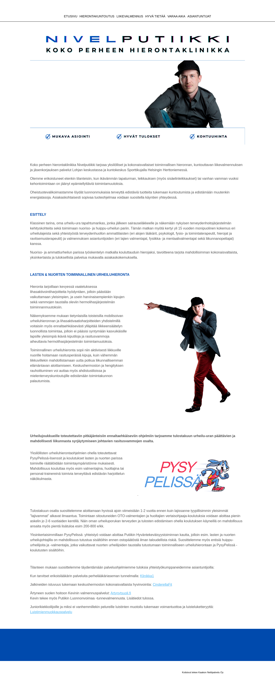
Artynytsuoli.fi (120, 593)
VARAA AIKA (176, 16)
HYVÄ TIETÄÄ (155, 16)
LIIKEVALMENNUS (129, 16)
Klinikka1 (147, 576)
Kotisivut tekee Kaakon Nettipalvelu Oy (202, 672)
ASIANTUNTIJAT (199, 16)
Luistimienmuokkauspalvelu (51, 612)
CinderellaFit (162, 584)
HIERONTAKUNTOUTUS (97, 16)
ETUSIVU (70, 16)
